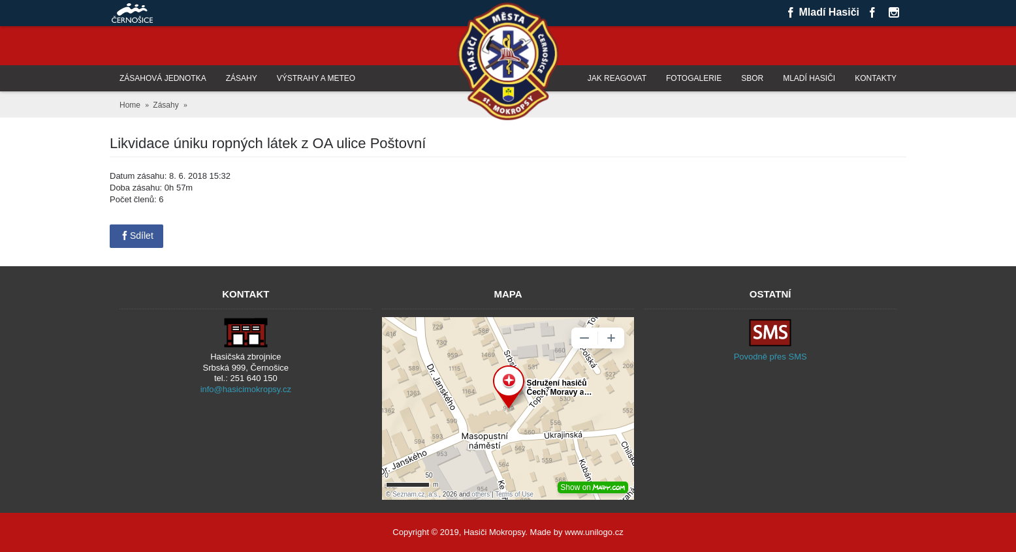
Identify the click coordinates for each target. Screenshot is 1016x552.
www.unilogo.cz (594, 532)
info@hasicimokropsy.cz (245, 389)
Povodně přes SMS (770, 356)
